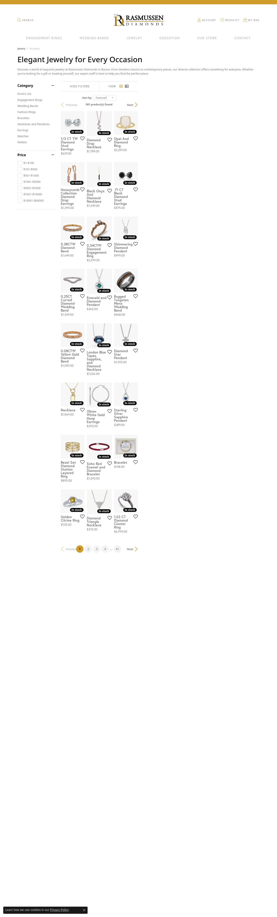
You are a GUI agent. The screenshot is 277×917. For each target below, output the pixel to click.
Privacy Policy (59, 910)
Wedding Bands (94, 38)
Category (25, 85)
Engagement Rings (44, 38)
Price (22, 155)
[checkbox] (26, 163)
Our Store (207, 38)
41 (178, 787)
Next (252, 105)
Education (170, 38)
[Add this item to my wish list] (122, 179)
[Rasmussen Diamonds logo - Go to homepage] (138, 20)
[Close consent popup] (84, 910)
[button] (26, 20)
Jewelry (134, 38)
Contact (242, 38)
